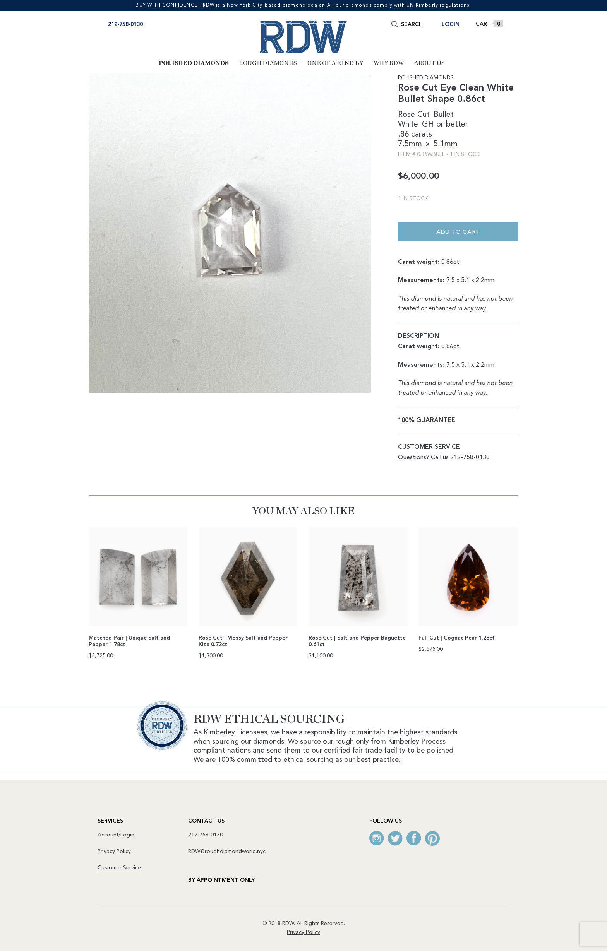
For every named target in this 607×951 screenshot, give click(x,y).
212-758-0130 (125, 24)
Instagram (376, 838)
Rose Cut (414, 115)
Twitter (395, 838)
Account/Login (116, 835)
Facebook (413, 838)
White (408, 124)
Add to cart (458, 232)
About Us (429, 63)
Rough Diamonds (268, 63)
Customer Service (119, 868)
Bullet (444, 115)
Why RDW (389, 63)
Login (451, 24)
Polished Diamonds (193, 63)
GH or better (445, 124)
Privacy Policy (114, 851)
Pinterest (432, 838)
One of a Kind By (335, 63)
